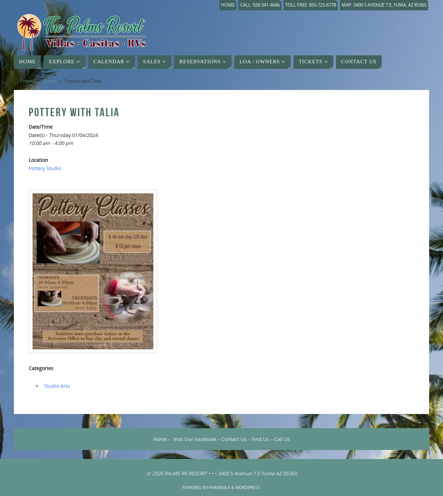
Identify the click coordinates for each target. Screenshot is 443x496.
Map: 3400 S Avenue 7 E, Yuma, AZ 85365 (384, 5)
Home (228, 5)
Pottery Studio (45, 168)
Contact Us (234, 439)
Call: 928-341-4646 (260, 5)
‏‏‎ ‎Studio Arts (56, 386)
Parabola (219, 487)
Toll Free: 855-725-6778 (310, 5)
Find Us (260, 439)
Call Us (282, 439)
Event (50, 81)
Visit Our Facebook (194, 439)
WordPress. (248, 487)
